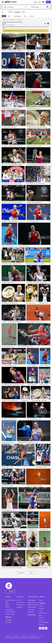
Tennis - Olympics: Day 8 (8, 282)
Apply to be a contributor (8, 617)
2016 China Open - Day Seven (9, 529)
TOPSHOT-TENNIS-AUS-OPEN (10, 548)
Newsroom (41, 608)
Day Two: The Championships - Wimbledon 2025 (13, 50)
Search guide (31, 611)
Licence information (32, 636)
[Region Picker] (10, 591)
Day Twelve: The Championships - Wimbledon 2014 (39, 567)
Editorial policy (16, 636)
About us (41, 600)
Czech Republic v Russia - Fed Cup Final (35, 183)
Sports (9, 16)
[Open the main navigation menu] (3, 2)
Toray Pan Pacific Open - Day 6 (25, 346)
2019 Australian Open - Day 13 (9, 419)
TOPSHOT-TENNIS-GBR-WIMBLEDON (12, 89)
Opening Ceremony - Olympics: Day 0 (11, 108)
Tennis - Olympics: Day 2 (8, 69)
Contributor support (10, 614)
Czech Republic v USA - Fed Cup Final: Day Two (13, 183)
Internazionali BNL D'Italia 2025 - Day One (28, 442)
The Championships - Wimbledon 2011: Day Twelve (14, 263)
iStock (40, 615)
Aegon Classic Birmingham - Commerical (35, 263)
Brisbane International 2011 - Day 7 (10, 442)
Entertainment (17, 16)
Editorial (7, 604)
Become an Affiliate (43, 622)
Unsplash (41, 617)
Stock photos (8, 620)
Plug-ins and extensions (33, 604)
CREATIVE (10, 12)
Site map (40, 636)
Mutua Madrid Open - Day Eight (34, 485)
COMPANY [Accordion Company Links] (41, 596)
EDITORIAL (17, 12)
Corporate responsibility (42, 603)
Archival (32, 16)
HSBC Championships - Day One (34, 145)
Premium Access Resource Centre (31, 614)
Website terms (8, 636)
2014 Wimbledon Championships (10, 303)
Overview (19, 600)
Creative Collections (10, 611)
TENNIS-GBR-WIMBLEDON (34, 69)
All (4, 16)
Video (6, 602)
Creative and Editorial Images (40, 30)
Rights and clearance (32, 602)
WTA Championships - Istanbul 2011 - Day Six (37, 164)
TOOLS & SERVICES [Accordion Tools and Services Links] (33, 596)
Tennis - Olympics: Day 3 (33, 221)
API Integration (31, 609)
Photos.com (41, 620)
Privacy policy (24, 636)
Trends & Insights (32, 607)
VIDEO (23, 12)
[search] (5, 7)
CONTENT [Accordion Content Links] (8, 596)
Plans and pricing (20, 602)
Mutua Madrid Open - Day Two (34, 321)
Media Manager (31, 600)
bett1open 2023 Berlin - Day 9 (34, 108)
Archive (7, 607)
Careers (41, 606)
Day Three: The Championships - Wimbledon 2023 (14, 164)
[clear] (26, 7)
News (25, 16)
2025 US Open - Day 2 (7, 467)
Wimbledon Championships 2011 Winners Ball (13, 400)
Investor (41, 610)
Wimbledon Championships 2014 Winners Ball (13, 567)
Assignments (20, 607)
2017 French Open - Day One (26, 510)
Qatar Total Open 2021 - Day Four (36, 384)
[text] (16, 7)
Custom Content (9, 609)
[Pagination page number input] (17, 572)
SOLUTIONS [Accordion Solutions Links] (20, 596)
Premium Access (20, 604)
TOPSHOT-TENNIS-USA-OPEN (10, 221)
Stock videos (8, 622)
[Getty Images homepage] (11, 2)
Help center (41, 624)
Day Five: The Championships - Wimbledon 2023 (38, 50)
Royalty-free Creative (10, 600)
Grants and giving (43, 613)
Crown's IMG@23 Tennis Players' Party (37, 548)
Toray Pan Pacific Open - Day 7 (9, 346)
